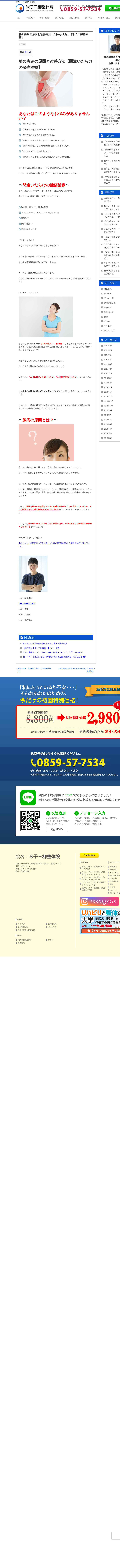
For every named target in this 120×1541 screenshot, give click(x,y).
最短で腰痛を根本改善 (26, 930)
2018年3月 (108, 433)
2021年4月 (108, 360)
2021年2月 (108, 369)
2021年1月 (108, 373)
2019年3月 (108, 383)
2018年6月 (108, 420)
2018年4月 (108, 429)
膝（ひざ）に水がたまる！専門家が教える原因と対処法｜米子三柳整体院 (54, 657)
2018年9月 (108, 410)
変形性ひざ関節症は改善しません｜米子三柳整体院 (45, 643)
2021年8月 (108, 346)
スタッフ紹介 (45, 18)
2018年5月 (108, 424)
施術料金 (88, 18)
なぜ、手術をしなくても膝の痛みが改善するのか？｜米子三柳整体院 (52, 652)
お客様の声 (30, 18)
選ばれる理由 (74, 18)
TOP (18, 18)
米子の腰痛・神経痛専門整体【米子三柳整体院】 (34, 670)
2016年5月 (108, 438)
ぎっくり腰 (109, 298)
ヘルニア (108, 326)
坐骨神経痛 (109, 312)
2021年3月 (108, 364)
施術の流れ (59, 18)
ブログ (50, 940)
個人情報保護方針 (24, 940)
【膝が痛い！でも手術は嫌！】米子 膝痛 (41, 648)
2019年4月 (108, 378)
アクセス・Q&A (104, 18)
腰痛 (106, 317)
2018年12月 (109, 397)
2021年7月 (108, 350)
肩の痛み (108, 289)
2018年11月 (108, 401)
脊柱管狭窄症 (109, 303)
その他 (107, 321)
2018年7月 (108, 415)
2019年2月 (108, 387)
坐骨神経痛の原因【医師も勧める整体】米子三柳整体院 (75, 670)
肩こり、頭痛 (109, 330)
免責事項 (21, 943)
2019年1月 (108, 392)
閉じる (27, 52)
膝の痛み (108, 294)
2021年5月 (108, 355)
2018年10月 (109, 406)
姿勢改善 (108, 307)
